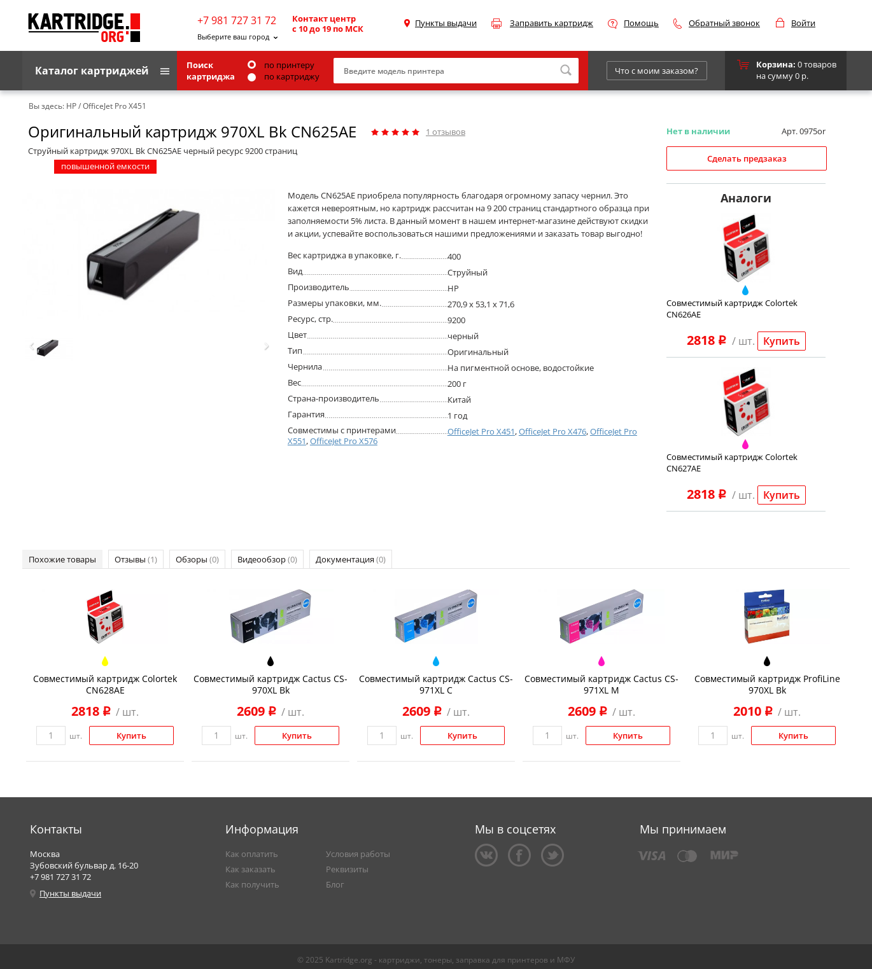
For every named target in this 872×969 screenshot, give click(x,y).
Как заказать (250, 869)
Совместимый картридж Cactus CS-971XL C (436, 684)
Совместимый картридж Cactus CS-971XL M (601, 684)
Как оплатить (251, 854)
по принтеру (281, 65)
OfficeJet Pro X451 (481, 431)
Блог (335, 884)
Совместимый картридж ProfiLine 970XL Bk (767, 684)
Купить (781, 341)
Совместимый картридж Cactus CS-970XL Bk (270, 684)
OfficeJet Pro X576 (343, 441)
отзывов (445, 131)
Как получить (252, 884)
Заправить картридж (551, 23)
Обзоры (197, 559)
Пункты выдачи (446, 23)
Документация (351, 559)
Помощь (641, 23)
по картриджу (284, 76)
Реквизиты (347, 869)
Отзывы (136, 559)
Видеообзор (267, 559)
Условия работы (358, 854)
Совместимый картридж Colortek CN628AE (105, 684)
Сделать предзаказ (747, 158)
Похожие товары (62, 559)
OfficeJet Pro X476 (552, 431)
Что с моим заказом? (656, 70)
